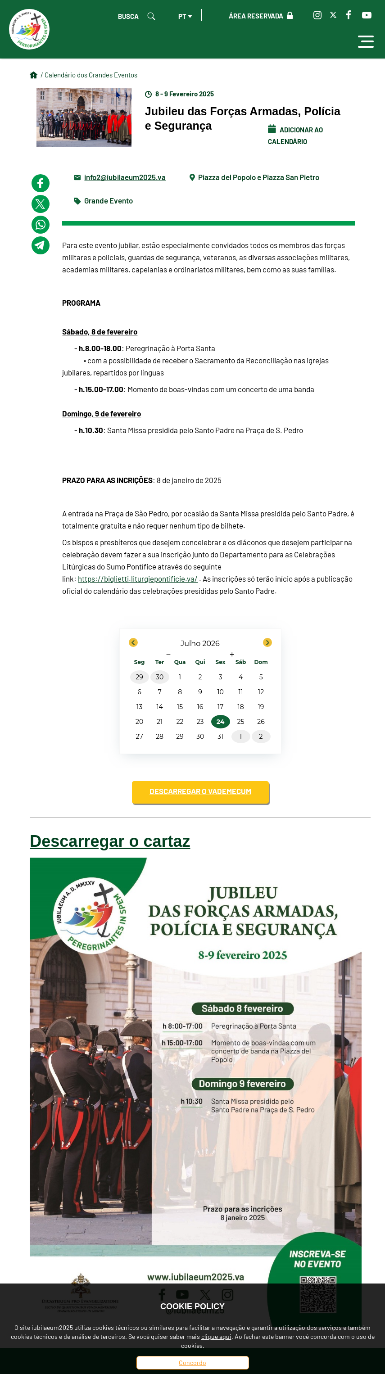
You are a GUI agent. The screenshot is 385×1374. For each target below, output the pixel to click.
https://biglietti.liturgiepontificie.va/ (138, 578)
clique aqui (216, 1336)
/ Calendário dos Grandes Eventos (89, 75)
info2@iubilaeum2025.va (125, 177)
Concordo (192, 1362)
